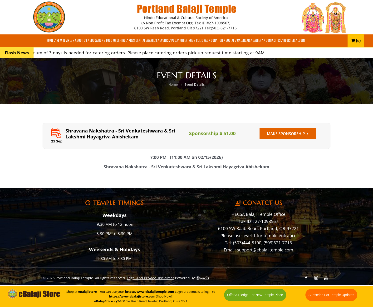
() (356, 40)
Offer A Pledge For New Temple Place (255, 295)
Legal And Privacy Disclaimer (150, 277)
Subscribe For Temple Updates (331, 295)
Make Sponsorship (287, 133)
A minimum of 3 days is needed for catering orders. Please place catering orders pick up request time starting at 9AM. (143, 53)
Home (173, 84)
